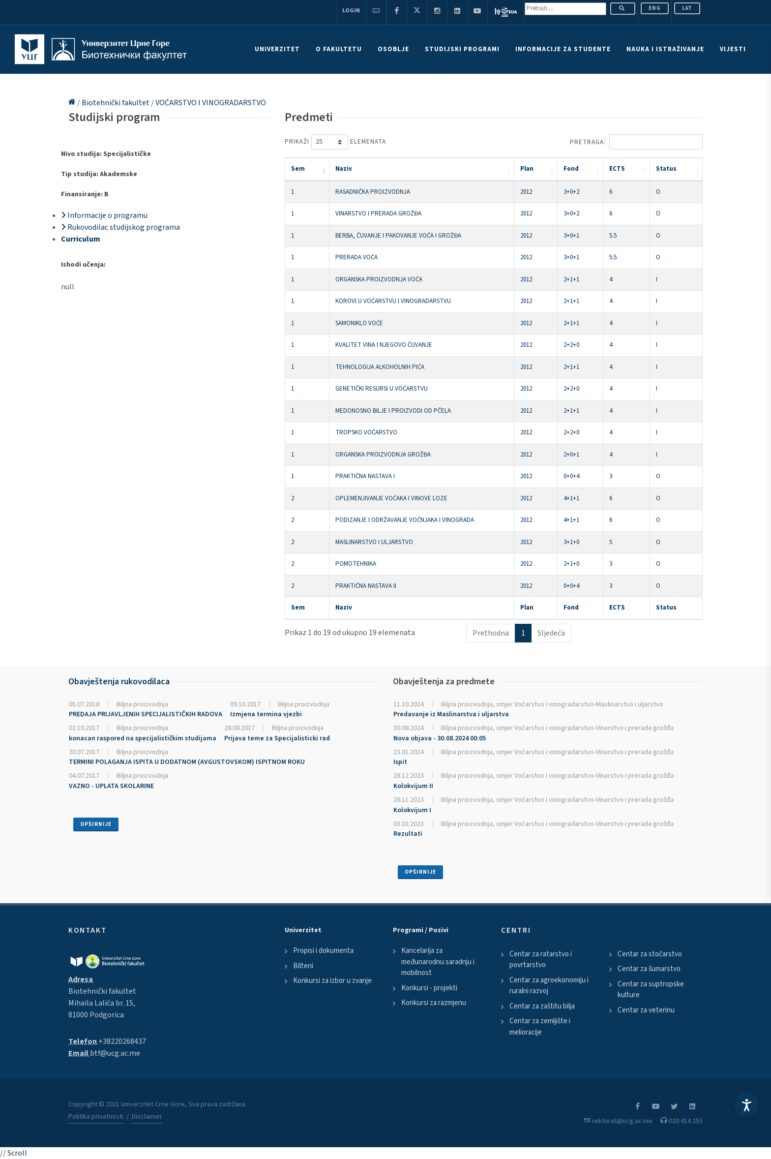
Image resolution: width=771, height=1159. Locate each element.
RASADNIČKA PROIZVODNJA (372, 191)
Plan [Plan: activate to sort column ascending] (527, 168)
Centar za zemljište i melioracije (539, 1026)
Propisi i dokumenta (323, 951)
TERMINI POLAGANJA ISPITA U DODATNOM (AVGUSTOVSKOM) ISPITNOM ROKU (187, 762)
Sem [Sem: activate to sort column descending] (298, 168)
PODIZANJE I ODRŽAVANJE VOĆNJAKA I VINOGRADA (404, 520)
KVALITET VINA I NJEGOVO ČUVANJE (383, 344)
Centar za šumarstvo (649, 969)
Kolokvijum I (412, 810)
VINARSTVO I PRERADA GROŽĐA (378, 213)
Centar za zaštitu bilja (542, 1006)
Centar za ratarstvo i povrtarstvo (540, 960)
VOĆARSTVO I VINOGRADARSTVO (210, 102)
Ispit (400, 762)
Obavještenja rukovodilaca (119, 681)
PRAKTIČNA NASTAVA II (365, 585)
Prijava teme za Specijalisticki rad (277, 738)
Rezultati (407, 834)
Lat (687, 8)
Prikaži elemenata (335, 142)
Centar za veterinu (646, 1010)
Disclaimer (147, 1117)
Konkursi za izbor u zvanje (332, 981)
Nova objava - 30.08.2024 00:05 (439, 738)
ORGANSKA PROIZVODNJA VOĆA (378, 279)
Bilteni (303, 966)
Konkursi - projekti (429, 988)
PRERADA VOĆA (356, 257)
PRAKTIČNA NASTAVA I (365, 476)
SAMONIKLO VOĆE (359, 323)
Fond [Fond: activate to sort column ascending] (571, 168)
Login (351, 10)
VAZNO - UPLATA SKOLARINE (111, 786)
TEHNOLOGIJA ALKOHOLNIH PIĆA (379, 367)
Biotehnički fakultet (116, 102)
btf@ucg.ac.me (115, 1053)
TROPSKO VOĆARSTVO (366, 432)
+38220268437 (122, 1041)
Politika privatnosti (95, 1117)
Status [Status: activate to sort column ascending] (666, 168)
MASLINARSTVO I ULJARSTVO (374, 542)
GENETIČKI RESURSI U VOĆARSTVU (381, 388)
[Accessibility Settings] (746, 1105)
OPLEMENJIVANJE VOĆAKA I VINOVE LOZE (391, 498)
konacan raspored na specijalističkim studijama (142, 738)
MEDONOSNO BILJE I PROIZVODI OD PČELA (393, 410)
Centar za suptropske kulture (651, 990)
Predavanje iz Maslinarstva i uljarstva (451, 714)
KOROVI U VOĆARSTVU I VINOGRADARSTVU (393, 301)
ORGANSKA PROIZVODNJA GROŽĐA (383, 454)
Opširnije (96, 824)
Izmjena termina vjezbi (266, 714)
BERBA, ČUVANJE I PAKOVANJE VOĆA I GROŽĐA (398, 235)
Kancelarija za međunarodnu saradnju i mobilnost (437, 962)
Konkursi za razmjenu (433, 1003)
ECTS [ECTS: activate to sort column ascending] (617, 168)
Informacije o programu (104, 215)
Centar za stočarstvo (650, 954)
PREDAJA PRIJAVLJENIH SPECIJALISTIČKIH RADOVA (145, 714)
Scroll (17, 1153)
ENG (655, 8)
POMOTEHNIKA (355, 563)
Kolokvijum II (413, 786)
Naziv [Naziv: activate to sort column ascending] (343, 168)
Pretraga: (636, 142)
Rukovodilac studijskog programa (120, 227)
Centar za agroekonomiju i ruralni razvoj (549, 986)
